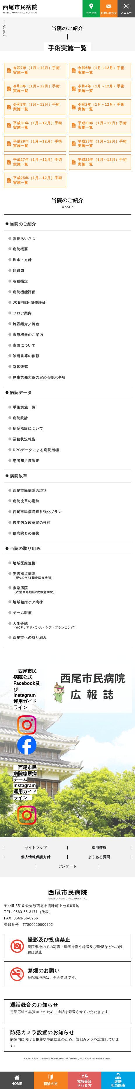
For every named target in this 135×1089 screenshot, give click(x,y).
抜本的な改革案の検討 (32, 523)
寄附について (24, 345)
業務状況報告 (24, 439)
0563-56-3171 (25, 912)
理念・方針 (22, 260)
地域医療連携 (24, 563)
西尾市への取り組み (30, 638)
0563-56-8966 (26, 918)
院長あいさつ (24, 239)
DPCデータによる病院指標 (36, 450)
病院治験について (28, 428)
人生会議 (72, 626)
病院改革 (18, 476)
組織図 (18, 271)
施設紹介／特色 (26, 324)
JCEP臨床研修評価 (29, 302)
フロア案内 (22, 313)
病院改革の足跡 (26, 501)
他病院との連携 (26, 533)
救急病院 (72, 590)
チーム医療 (22, 613)
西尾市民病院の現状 (30, 491)
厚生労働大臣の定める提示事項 (39, 377)
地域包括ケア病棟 (28, 602)
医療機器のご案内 (28, 335)
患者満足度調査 (26, 461)
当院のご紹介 (23, 224)
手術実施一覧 (24, 407)
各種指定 (20, 281)
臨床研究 (20, 367)
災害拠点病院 (72, 576)
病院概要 (20, 249)
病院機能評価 (24, 292)
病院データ (21, 392)
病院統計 (20, 418)
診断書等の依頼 (26, 356)
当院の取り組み (25, 548)
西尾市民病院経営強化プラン (37, 512)
